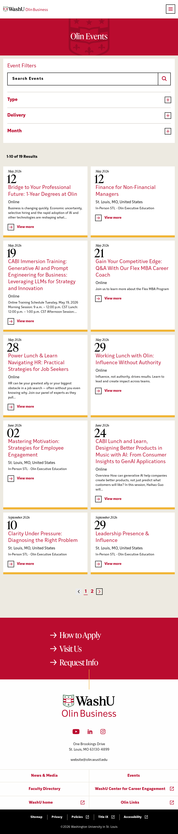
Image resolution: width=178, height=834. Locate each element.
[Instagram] (102, 733)
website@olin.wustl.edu (89, 760)
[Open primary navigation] (170, 9)
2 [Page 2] (92, 591)
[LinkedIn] (90, 733)
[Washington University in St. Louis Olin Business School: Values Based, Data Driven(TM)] (89, 716)
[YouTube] (76, 733)
